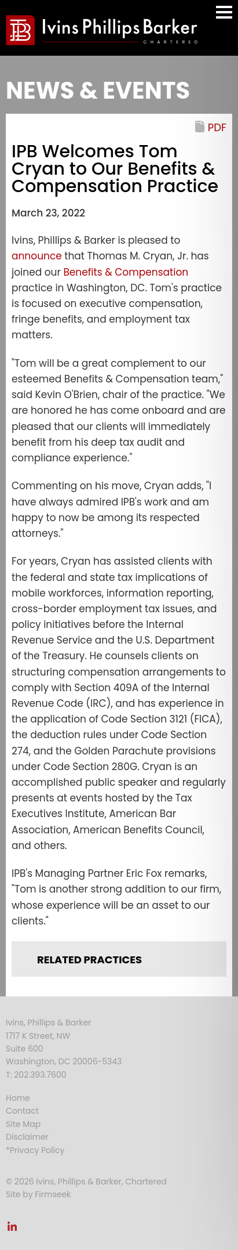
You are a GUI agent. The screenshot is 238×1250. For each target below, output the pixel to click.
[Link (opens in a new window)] (12, 1229)
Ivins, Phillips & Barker (48, 1022)
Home (18, 1098)
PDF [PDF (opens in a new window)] (217, 127)
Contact (22, 1111)
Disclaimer (27, 1137)
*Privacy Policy (35, 1150)
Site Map (23, 1124)
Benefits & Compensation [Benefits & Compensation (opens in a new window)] (125, 272)
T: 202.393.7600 (36, 1075)
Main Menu (224, 18)
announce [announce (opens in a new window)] (38, 256)
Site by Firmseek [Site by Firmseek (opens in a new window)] (38, 1194)
